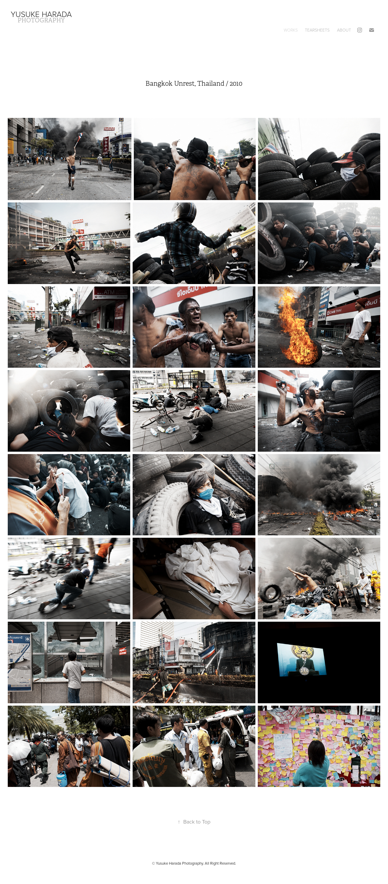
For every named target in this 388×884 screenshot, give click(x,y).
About (344, 30)
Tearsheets (317, 30)
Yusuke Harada (41, 14)
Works (291, 30)
